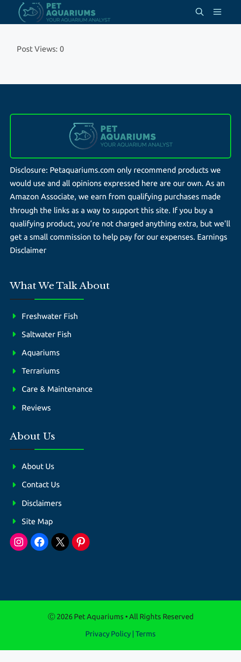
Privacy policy (108, 634)
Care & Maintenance (57, 388)
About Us (38, 466)
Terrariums (41, 370)
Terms (146, 634)
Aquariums (41, 352)
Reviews (36, 407)
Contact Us (41, 484)
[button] (199, 12)
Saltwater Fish (46, 334)
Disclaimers (42, 503)
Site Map (37, 521)
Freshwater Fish (50, 316)
